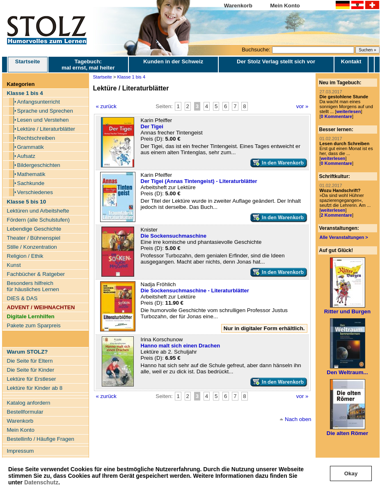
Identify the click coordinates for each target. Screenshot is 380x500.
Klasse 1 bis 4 (131, 76)
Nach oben (298, 419)
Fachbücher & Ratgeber (36, 274)
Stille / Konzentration (32, 247)
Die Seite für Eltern (30, 361)
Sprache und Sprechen (45, 111)
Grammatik (30, 147)
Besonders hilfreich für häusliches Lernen (33, 286)
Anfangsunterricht (38, 102)
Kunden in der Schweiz (173, 61)
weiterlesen (348, 111)
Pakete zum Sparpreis (34, 325)
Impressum (20, 451)
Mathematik (31, 174)
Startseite (27, 64)
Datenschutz (41, 482)
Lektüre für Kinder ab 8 (35, 388)
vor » (302, 106)
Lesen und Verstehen (43, 120)
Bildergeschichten (38, 165)
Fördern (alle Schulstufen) (38, 220)
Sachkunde (31, 183)
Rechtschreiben (36, 138)
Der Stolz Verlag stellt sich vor (276, 61)
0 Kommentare (336, 116)
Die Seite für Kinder (31, 370)
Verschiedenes (35, 192)
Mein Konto (285, 5)
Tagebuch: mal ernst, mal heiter (88, 64)
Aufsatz (26, 156)
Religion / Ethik (25, 256)
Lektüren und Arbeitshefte (38, 211)
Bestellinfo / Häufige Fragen (40, 439)
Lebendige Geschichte (34, 229)
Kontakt (351, 61)
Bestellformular (25, 412)
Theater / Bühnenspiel (33, 238)
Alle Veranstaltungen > (344, 237)
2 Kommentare (336, 215)
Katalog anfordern (28, 403)
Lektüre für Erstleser (31, 379)
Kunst (14, 265)
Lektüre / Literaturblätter (46, 129)
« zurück (106, 106)
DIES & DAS (22, 298)
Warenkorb (238, 5)
